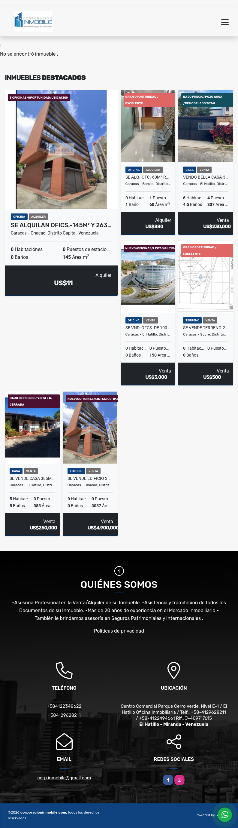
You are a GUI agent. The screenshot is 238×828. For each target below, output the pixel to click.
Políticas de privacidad (119, 631)
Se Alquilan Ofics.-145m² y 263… (61, 225)
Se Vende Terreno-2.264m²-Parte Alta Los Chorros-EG (205, 327)
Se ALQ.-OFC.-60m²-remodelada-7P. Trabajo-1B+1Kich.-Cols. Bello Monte (148, 177)
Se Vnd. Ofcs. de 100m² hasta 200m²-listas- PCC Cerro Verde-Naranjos (148, 327)
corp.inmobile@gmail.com (64, 777)
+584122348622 (64, 706)
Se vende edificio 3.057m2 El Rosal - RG (90, 478)
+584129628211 (64, 715)
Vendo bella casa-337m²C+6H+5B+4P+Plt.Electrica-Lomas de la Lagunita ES (205, 177)
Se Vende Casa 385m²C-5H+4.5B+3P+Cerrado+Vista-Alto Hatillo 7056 (32, 478)
